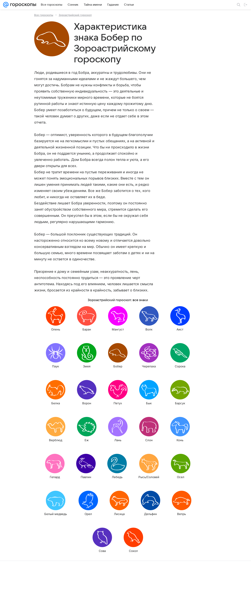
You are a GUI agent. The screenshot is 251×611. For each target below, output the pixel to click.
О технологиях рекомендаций (188, 604)
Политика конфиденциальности (226, 604)
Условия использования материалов (125, 604)
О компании (22, 604)
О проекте (95, 604)
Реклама (37, 604)
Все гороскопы (43, 15)
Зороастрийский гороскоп (75, 15)
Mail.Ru (8, 604)
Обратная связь (158, 604)
